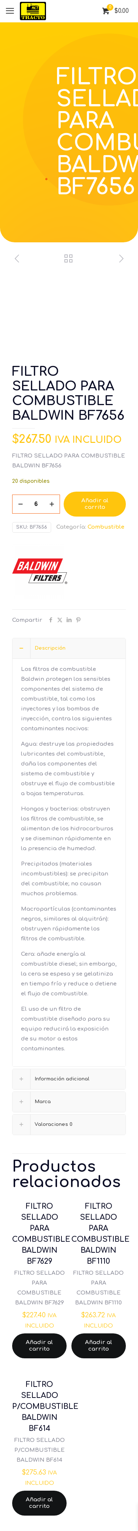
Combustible (106, 527)
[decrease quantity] (20, 504)
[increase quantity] (51, 504)
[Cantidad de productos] (36, 504)
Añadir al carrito (95, 504)
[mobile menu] (10, 11)
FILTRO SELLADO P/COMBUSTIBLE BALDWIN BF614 (45, 1406)
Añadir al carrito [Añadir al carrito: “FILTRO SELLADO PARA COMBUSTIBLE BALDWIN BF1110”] (98, 1345)
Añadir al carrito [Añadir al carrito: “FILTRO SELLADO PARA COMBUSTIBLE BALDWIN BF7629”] (39, 1345)
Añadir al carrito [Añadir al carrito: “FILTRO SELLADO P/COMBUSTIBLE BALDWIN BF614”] (39, 1503)
